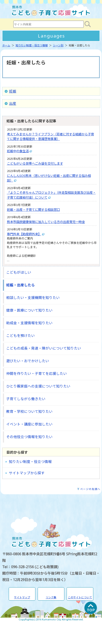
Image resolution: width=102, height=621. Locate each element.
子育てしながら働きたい (25, 398)
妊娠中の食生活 (18, 151)
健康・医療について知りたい (29, 310)
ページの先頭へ (90, 489)
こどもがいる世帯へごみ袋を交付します (35, 163)
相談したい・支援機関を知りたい (33, 297)
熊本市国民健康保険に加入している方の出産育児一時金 (46, 222)
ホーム (6, 45)
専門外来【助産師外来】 (24, 234)
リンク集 (51, 597)
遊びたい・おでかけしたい (27, 360)
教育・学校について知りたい (29, 411)
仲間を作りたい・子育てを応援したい (36, 373)
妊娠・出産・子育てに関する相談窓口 (33, 210)
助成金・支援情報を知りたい (29, 322)
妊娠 (12, 91)
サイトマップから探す (27, 473)
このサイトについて (80, 597)
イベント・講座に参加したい (29, 424)
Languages (51, 36)
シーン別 (58, 45)
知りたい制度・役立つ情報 (32, 45)
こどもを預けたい (20, 335)
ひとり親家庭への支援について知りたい (38, 386)
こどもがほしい (18, 272)
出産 (12, 103)
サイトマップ (22, 597)
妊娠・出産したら (20, 285)
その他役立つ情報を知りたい (29, 436)
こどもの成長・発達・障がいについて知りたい (43, 348)
